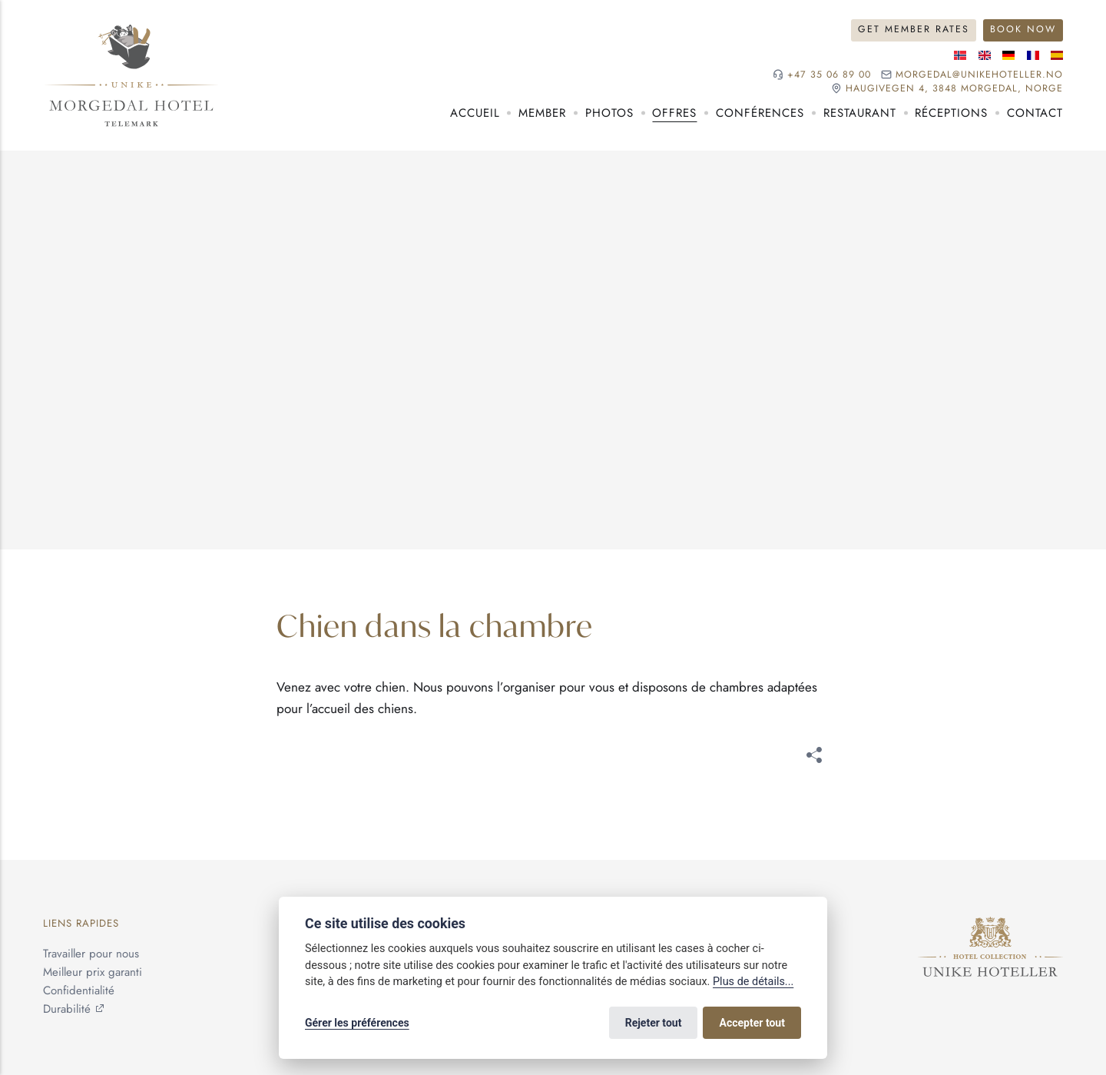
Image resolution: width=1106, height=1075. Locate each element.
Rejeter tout (653, 1023)
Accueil (475, 113)
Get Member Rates (913, 29)
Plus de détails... (753, 981)
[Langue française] (1033, 55)
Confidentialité (78, 990)
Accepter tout (752, 1023)
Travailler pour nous (91, 953)
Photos (609, 113)
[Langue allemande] (1008, 55)
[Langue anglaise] (985, 55)
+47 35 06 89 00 (829, 75)
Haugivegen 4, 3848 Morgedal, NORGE (954, 89)
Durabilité (67, 1008)
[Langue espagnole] (1057, 55)
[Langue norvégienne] (960, 55)
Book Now (1023, 29)
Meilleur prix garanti (92, 972)
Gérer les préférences (357, 1023)
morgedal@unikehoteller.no (979, 75)
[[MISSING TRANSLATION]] (814, 758)
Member (542, 113)
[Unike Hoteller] (990, 925)
